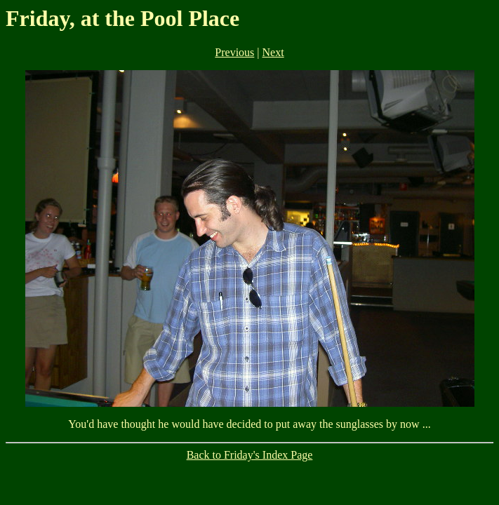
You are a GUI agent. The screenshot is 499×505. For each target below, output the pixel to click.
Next (273, 52)
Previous (234, 52)
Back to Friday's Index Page (250, 455)
